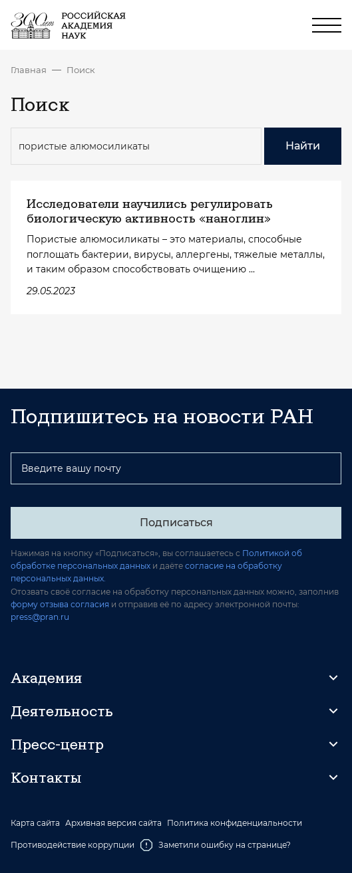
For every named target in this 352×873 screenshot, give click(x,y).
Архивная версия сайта (113, 823)
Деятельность (62, 711)
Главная (29, 69)
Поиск (81, 69)
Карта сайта (35, 823)
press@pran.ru (40, 617)
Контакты (46, 777)
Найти (302, 146)
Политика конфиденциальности (234, 823)
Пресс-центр (57, 744)
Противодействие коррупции (72, 845)
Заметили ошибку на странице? (215, 845)
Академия (46, 677)
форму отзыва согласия (60, 604)
